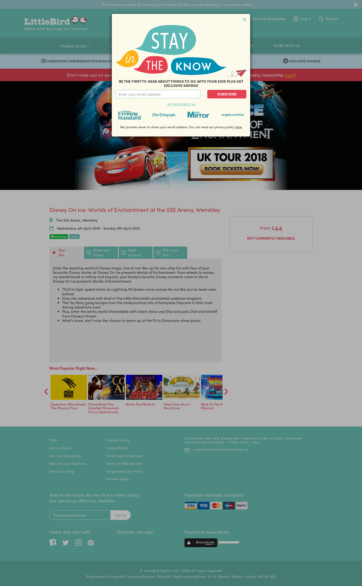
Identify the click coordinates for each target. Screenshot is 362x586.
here (238, 127)
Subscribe (227, 94)
